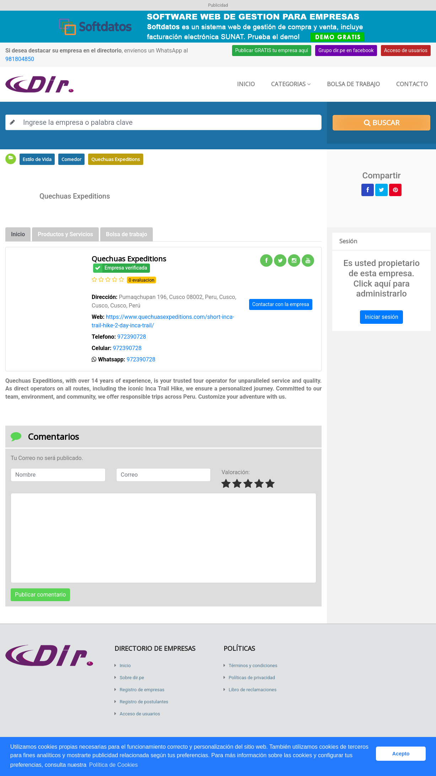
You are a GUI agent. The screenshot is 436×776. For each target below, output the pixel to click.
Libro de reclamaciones (253, 689)
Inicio (246, 84)
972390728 (131, 336)
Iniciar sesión (381, 317)
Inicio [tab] (18, 234)
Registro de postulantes (144, 701)
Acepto (401, 753)
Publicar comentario (40, 594)
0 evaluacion (142, 280)
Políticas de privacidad (252, 677)
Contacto (412, 84)
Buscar (381, 122)
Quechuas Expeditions (115, 159)
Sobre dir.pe (132, 677)
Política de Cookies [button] (113, 765)
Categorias (291, 84)
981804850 (19, 59)
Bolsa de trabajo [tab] (126, 234)
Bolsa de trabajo (353, 84)
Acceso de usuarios (405, 50)
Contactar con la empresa (280, 304)
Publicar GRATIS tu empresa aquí (271, 50)
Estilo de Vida (37, 159)
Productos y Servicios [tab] (65, 234)
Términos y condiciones (253, 665)
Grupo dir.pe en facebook (346, 50)
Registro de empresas (142, 689)
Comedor (71, 159)
